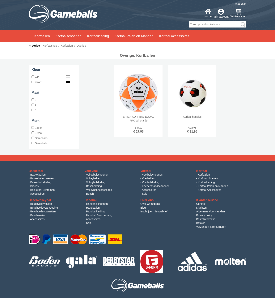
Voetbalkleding (150, 182)
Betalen (200, 222)
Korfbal (201, 170)
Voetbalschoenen (152, 174)
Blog (143, 207)
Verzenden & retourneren (211, 226)
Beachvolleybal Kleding (44, 207)
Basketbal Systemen (42, 189)
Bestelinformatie (205, 219)
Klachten (201, 207)
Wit (51, 77)
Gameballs (40, 138)
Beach (90, 193)
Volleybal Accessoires (99, 189)
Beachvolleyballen (41, 203)
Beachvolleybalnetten (43, 211)
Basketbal (36, 170)
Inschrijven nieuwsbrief (153, 211)
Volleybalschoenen (97, 174)
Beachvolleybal (40, 200)
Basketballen (38, 174)
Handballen (93, 207)
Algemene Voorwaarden (210, 211)
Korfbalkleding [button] (98, 36)
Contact (200, 203)
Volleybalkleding (95, 182)
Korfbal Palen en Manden (213, 186)
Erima (37, 132)
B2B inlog (240, 3)
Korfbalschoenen (208, 178)
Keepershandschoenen (156, 186)
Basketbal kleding (40, 182)
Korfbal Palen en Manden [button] (134, 36)
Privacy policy (204, 215)
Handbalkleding (95, 211)
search (243, 24)
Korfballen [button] (42, 36)
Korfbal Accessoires (209, 189)
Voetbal (145, 170)
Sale (144, 193)
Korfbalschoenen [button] (68, 36)
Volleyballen (93, 178)
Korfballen (204, 174)
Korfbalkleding (206, 182)
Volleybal (91, 170)
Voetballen (148, 178)
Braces (34, 186)
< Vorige (34, 45)
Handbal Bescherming (99, 215)
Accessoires (37, 193)
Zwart (51, 82)
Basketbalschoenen (42, 178)
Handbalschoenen (97, 203)
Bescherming (94, 186)
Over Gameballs (150, 203)
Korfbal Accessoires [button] (174, 36)
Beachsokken (38, 215)
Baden (37, 127)
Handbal (91, 200)
